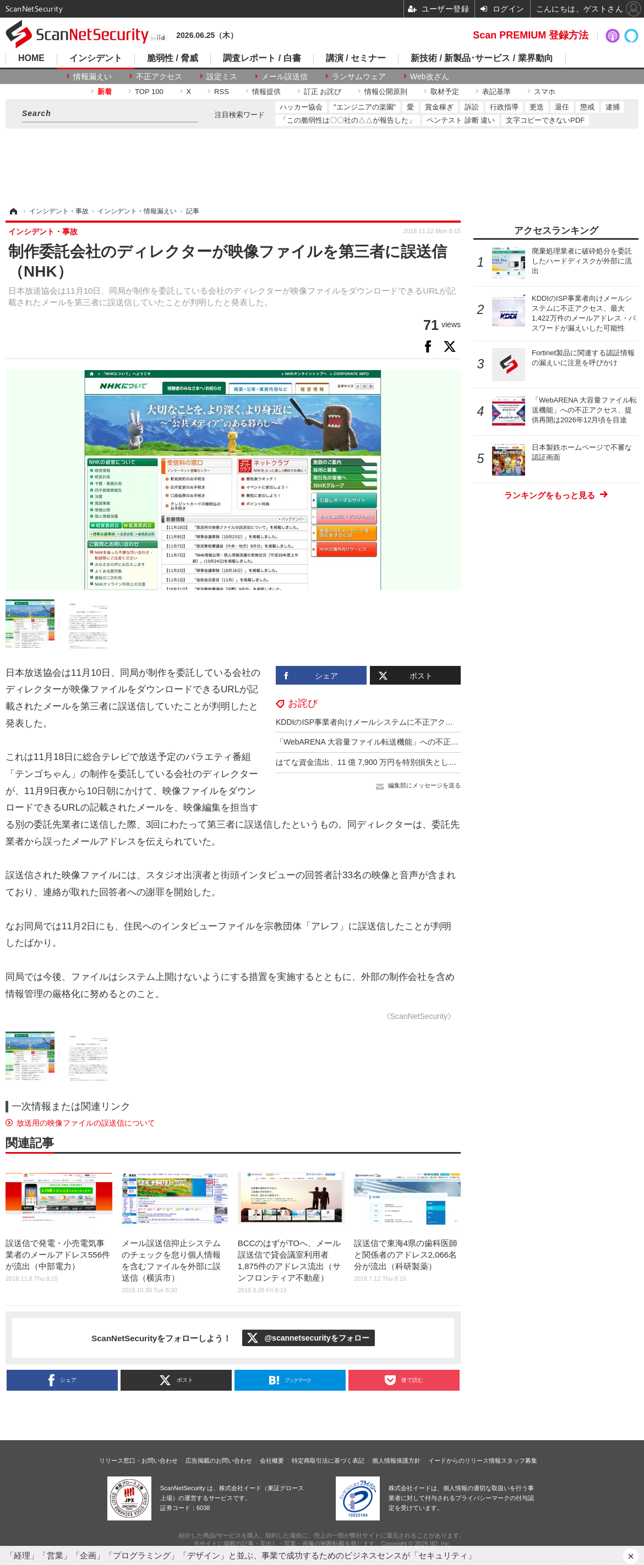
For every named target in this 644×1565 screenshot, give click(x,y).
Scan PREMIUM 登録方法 (530, 35)
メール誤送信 (284, 76)
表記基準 (496, 91)
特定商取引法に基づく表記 (328, 1460)
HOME (31, 58)
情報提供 (266, 91)
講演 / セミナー (356, 58)
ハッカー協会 (301, 107)
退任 (562, 107)
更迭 (537, 107)
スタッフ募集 (519, 1460)
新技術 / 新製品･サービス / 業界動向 (482, 58)
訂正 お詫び (323, 91)
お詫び (303, 703)
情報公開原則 (385, 91)
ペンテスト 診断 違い (461, 120)
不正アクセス (159, 76)
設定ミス (221, 76)
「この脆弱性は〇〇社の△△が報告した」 (348, 120)
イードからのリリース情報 (464, 1460)
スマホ (544, 91)
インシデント (95, 58)
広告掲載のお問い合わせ (218, 1460)
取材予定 (444, 91)
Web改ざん (429, 76)
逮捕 (612, 107)
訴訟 (472, 107)
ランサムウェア (359, 76)
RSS (221, 91)
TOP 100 (149, 91)
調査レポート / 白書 (262, 58)
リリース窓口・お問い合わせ (138, 1460)
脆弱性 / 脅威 (172, 58)
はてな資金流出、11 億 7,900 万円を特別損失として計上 (374, 762)
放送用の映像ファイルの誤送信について (86, 1122)
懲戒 (587, 107)
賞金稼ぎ (439, 107)
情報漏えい (92, 76)
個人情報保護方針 (396, 1460)
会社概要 (272, 1460)
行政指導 (504, 107)
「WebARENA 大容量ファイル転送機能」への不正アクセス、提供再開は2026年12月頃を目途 (438, 741)
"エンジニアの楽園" (365, 107)
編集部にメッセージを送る (424, 785)
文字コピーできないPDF (545, 120)
